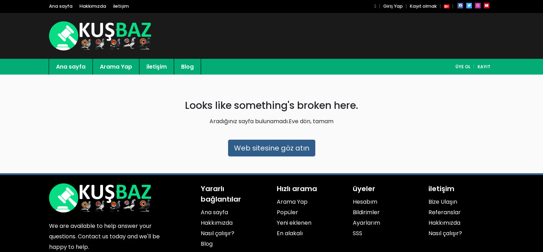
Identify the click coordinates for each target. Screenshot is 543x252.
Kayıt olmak (423, 6)
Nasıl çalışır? (217, 233)
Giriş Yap (393, 6)
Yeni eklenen (294, 223)
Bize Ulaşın (442, 202)
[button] (375, 6)
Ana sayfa (61, 6)
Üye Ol (462, 67)
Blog (187, 67)
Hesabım (365, 202)
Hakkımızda (93, 6)
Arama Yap (116, 67)
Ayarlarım (366, 223)
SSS (357, 233)
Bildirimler (366, 212)
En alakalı (290, 233)
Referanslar (444, 212)
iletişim (121, 6)
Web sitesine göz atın (271, 148)
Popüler (287, 212)
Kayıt (483, 67)
